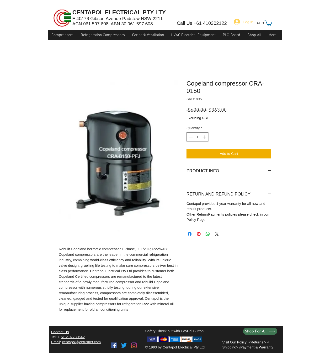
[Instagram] (134, 345)
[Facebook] (114, 345)
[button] (268, 23)
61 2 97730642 (73, 337)
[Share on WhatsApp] (208, 234)
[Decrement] (190, 137)
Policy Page (195, 219)
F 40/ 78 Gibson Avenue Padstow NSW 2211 (117, 18)
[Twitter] (124, 345)
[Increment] (205, 137)
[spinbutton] (198, 137)
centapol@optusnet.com (81, 342)
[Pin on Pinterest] (199, 234)
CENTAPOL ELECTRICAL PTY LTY (119, 12)
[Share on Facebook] (189, 234)
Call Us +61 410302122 (202, 23)
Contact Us (60, 332)
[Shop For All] (260, 331)
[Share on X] (217, 234)
